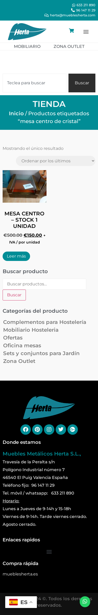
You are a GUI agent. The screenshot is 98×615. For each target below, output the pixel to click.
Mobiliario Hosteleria (31, 330)
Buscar (14, 294)
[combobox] (34, 83)
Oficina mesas (22, 345)
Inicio (16, 113)
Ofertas (12, 338)
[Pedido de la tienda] (55, 161)
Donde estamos (22, 442)
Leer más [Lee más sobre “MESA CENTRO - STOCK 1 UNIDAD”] (16, 256)
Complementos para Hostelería (44, 322)
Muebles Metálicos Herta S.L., (42, 454)
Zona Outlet (19, 361)
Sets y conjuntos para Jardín (41, 353)
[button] (86, 31)
